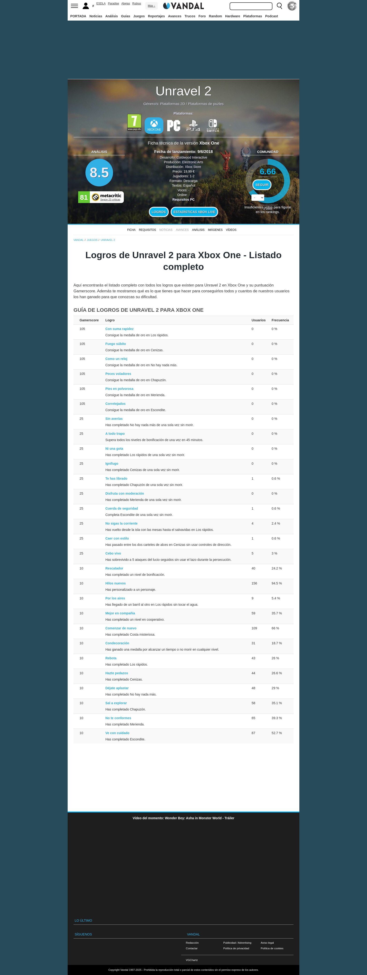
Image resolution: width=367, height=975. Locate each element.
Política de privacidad (236, 948)
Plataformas (252, 16)
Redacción (192, 942)
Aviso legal (267, 942)
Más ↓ (151, 5)
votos (267, 208)
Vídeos (231, 230)
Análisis (111, 16)
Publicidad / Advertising (237, 942)
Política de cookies (272, 948)
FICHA (131, 230)
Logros (159, 212)
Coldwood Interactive (191, 157)
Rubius (136, 3)
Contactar (192, 948)
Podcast (271, 16)
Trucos (190, 16)
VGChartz (192, 959)
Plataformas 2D (172, 104)
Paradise (113, 3)
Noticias (95, 16)
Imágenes (215, 230)
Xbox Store (193, 167)
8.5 (99, 172)
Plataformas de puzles (206, 104)
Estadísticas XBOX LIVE (194, 212)
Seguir (261, 185)
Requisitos (147, 230)
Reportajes (156, 16)
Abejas (125, 3)
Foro (202, 16)
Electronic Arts (192, 162)
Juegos (139, 16)
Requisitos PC (183, 199)
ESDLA (101, 3)
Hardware (232, 16)
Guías (125, 16)
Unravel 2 (183, 90)
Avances (174, 16)
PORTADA (78, 16)
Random (215, 16)
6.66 (268, 171)
